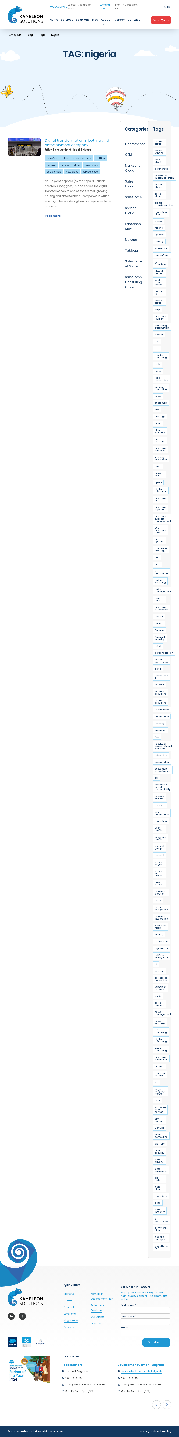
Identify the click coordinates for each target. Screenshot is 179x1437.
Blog (95, 20)
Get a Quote (161, 20)
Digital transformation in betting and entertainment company (77, 142)
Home (54, 20)
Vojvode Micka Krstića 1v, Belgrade (141, 1371)
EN (168, 6)
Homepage (15, 35)
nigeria (56, 35)
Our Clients (97, 1317)
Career (120, 20)
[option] (89, 1379)
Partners (96, 1323)
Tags (43, 35)
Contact (133, 20)
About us (105, 22)
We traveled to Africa (68, 150)
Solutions (83, 20)
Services (67, 20)
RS (164, 6)
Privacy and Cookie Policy (155, 1431)
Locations (70, 1314)
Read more (53, 216)
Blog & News (71, 1320)
